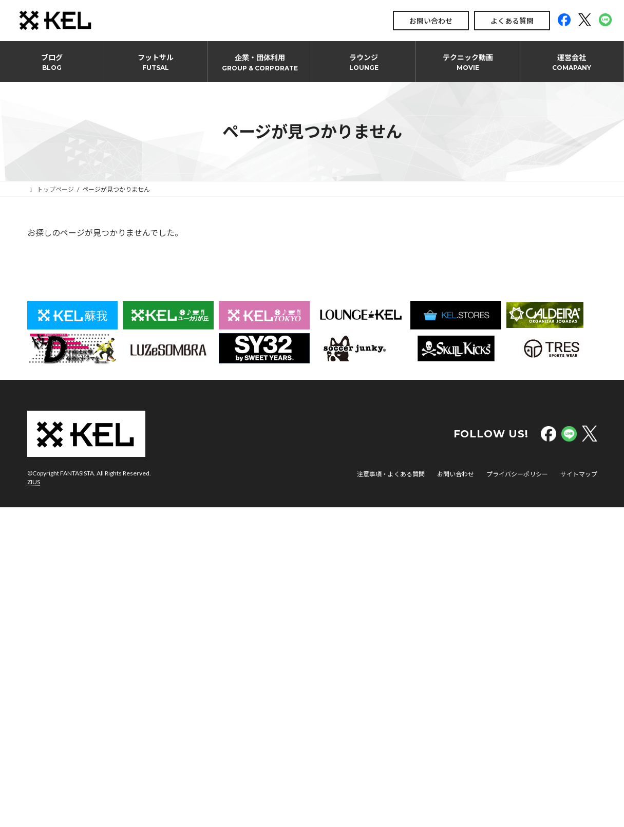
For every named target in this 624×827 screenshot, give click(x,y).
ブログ (52, 62)
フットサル (156, 62)
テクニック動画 (468, 62)
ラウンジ (364, 62)
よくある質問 (512, 20)
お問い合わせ (430, 20)
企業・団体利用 (260, 62)
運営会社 (571, 62)
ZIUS (33, 482)
